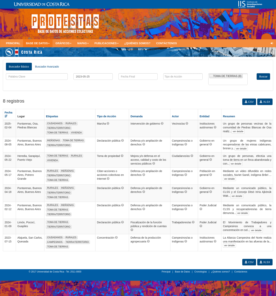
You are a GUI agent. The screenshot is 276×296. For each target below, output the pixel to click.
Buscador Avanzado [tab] (47, 66)
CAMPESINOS (54, 242)
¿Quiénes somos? (137, 43)
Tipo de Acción (106, 116)
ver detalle (238, 131)
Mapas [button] (83, 43)
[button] (108, 123)
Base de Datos (182, 271)
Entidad (204, 116)
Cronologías (200, 271)
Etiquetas (52, 116)
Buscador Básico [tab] (19, 66)
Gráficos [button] (63, 43)
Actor (175, 116)
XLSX (265, 101)
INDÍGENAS (53, 140)
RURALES (71, 123)
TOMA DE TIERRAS (57, 132)
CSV (249, 101)
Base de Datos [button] (38, 43)
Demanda (137, 116)
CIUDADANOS (54, 123)
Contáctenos (166, 43)
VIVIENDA (76, 132)
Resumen (229, 116)
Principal (13, 43)
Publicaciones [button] (106, 43)
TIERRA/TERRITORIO (58, 128)
